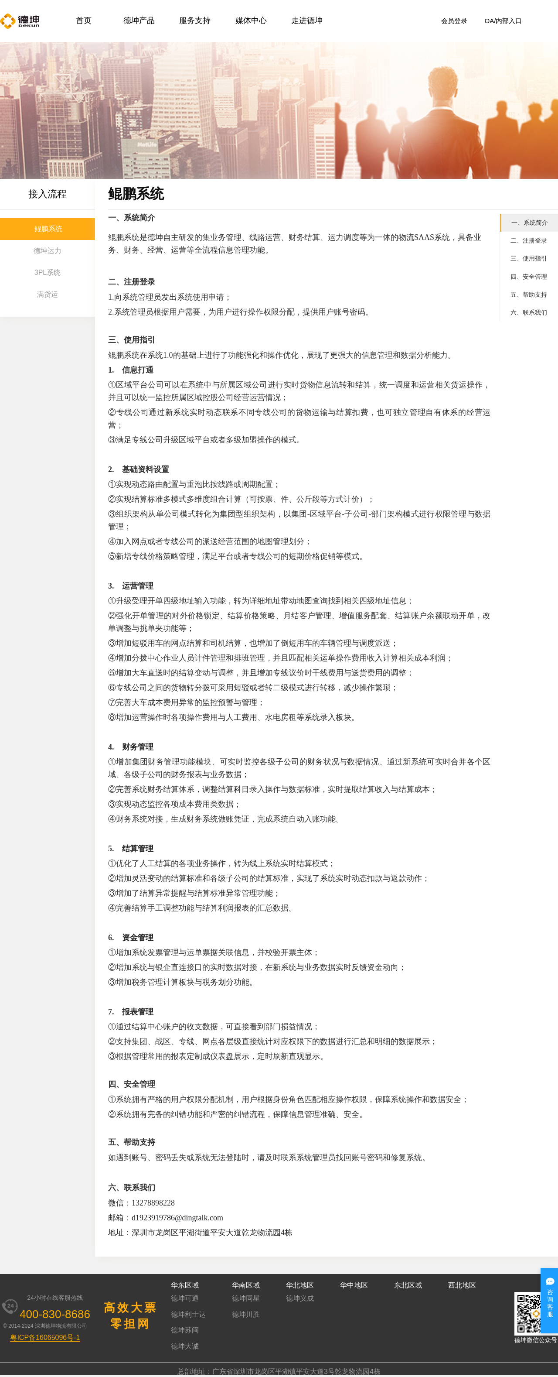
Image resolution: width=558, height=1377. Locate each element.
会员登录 (454, 20)
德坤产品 (139, 20)
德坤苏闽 (185, 1330)
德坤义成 (300, 1298)
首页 (84, 20)
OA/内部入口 (503, 20)
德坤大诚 (185, 1346)
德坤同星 (246, 1298)
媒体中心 (251, 20)
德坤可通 (185, 1298)
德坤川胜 (246, 1314)
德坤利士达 (188, 1314)
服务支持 (195, 20)
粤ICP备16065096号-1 (45, 1337)
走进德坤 (307, 20)
